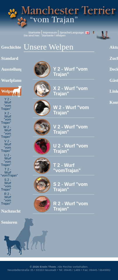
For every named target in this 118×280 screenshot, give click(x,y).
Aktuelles (114, 47)
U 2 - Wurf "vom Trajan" (6, 160)
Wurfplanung (11, 80)
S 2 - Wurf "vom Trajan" (6, 184)
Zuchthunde (114, 58)
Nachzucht (10, 211)
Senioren (9, 222)
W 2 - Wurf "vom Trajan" (6, 131)
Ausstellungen (11, 69)
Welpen (8, 91)
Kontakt (114, 102)
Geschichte (11, 47)
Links (114, 91)
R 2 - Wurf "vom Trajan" (6, 198)
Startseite (34, 32)
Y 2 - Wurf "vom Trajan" (6, 104)
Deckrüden (114, 69)
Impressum (50, 32)
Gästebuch (114, 80)
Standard (9, 58)
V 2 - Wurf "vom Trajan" (6, 145)
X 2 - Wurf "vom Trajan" (6, 118)
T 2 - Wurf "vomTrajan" (6, 172)
